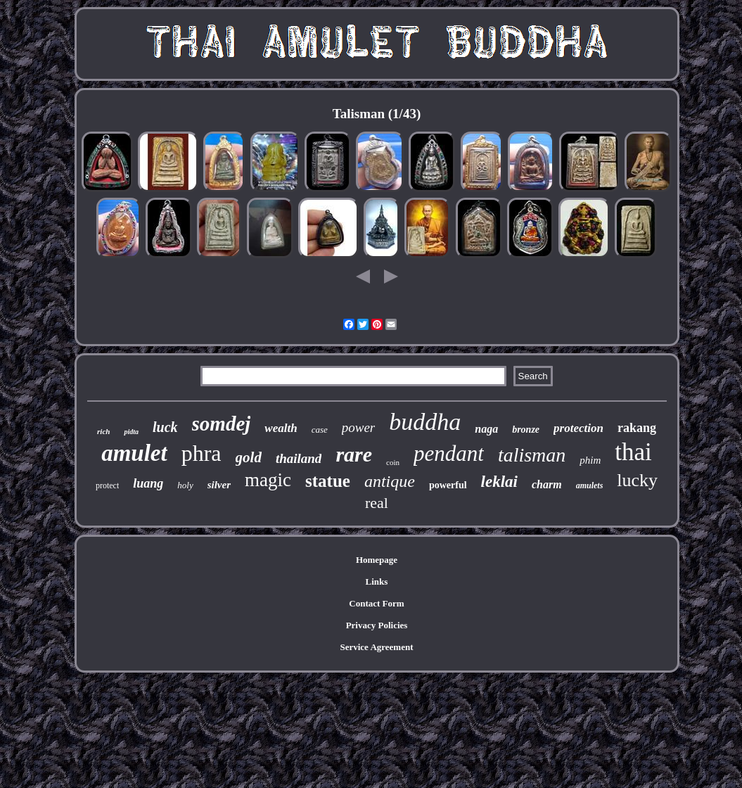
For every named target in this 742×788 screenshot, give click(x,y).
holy (185, 485)
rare (353, 454)
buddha (425, 422)
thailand (298, 458)
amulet (134, 453)
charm (547, 484)
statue (327, 480)
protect (107, 485)
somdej (221, 423)
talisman (531, 455)
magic (268, 479)
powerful (448, 485)
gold (249, 457)
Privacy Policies (377, 625)
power (359, 427)
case (320, 429)
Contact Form (376, 603)
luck (165, 427)
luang (148, 483)
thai (633, 452)
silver (219, 484)
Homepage (376, 559)
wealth (280, 428)
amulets (589, 485)
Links (377, 581)
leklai (499, 481)
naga (486, 429)
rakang (637, 428)
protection (578, 428)
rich (103, 431)
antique (389, 481)
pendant (449, 453)
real (376, 502)
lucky (637, 480)
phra (201, 453)
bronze (525, 429)
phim (590, 460)
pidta (131, 432)
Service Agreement (376, 647)
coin (392, 462)
